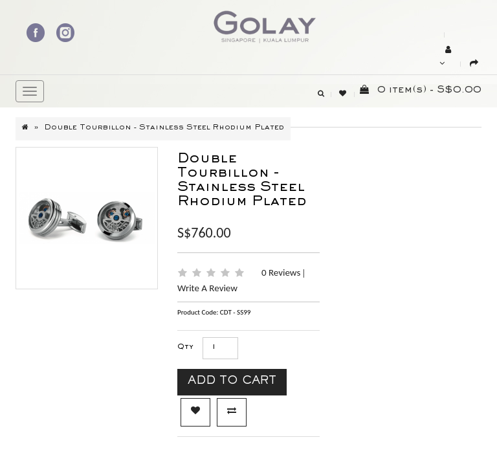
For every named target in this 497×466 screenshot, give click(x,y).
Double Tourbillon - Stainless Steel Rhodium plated (164, 128)
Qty (185, 347)
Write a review (207, 288)
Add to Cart (232, 382)
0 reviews (282, 272)
